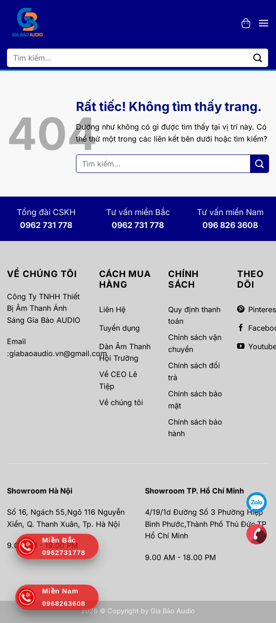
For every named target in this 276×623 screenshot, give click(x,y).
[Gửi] (258, 58)
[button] (245, 23)
